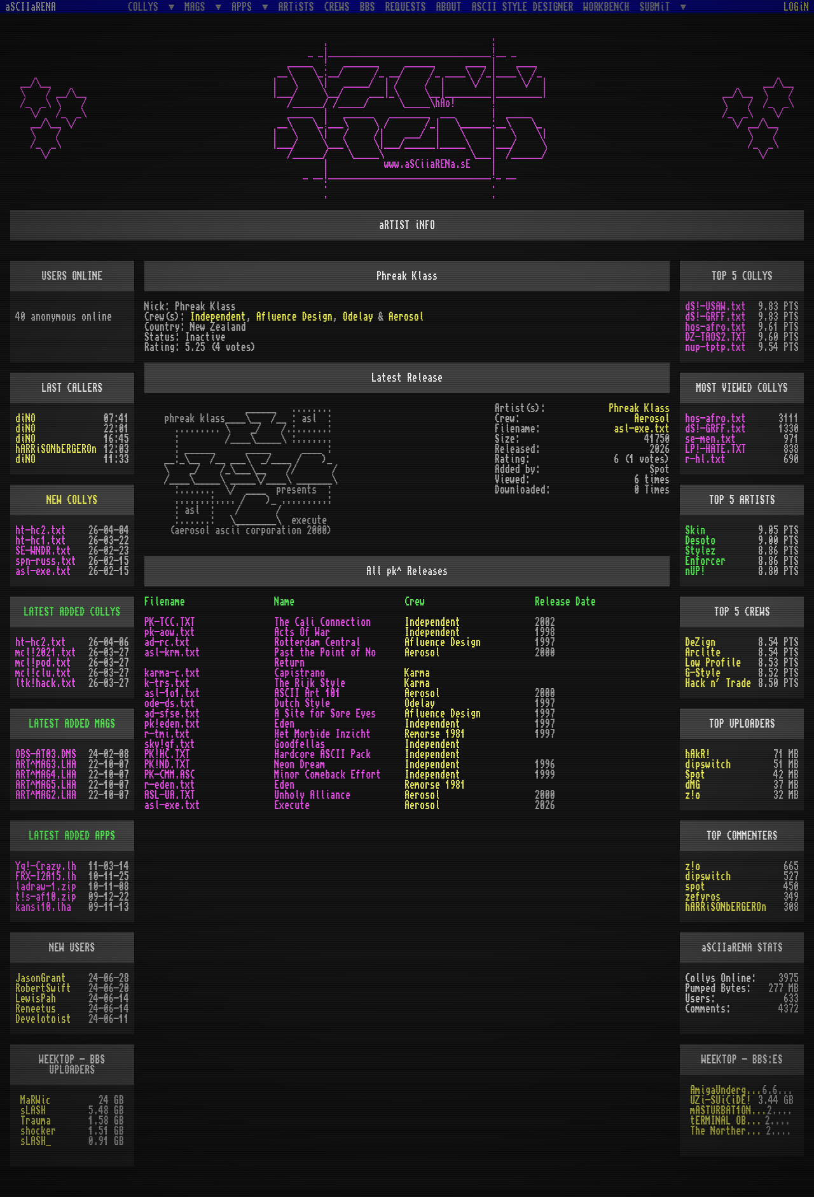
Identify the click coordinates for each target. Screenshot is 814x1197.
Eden (284, 724)
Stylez (700, 551)
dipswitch (708, 764)
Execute (292, 805)
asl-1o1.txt (172, 693)
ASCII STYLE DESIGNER (523, 7)
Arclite (703, 652)
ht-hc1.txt (40, 541)
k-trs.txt (167, 683)
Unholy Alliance (312, 795)
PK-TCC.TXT (169, 622)
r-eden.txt (169, 785)
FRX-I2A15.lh (45, 876)
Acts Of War (302, 632)
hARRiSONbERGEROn (56, 449)
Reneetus (35, 1009)
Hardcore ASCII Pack (322, 754)
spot (695, 887)
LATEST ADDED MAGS (72, 724)
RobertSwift (43, 988)
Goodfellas (299, 744)
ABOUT (449, 7)
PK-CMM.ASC (169, 775)
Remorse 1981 (435, 734)
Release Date (565, 602)
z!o (692, 795)
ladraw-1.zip (45, 887)
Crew (414, 602)
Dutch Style (302, 703)
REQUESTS (405, 7)
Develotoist (43, 1019)
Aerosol (406, 317)
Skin (695, 530)
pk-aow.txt (169, 632)
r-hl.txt (705, 459)
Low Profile (713, 663)
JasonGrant (40, 978)
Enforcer (705, 561)
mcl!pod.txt (43, 663)
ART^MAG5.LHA (45, 785)
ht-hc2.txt (40, 530)
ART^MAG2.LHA (45, 795)
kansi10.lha (43, 907)
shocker (38, 1131)
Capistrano (299, 673)
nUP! (695, 571)
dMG (692, 785)
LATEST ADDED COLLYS (72, 612)
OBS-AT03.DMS (45, 754)
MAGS (197, 6)
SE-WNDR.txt (43, 551)
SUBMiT (657, 6)
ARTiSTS (296, 7)
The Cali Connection (322, 622)
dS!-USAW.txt (715, 306)
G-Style (703, 673)
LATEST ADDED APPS (72, 836)
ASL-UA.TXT (169, 795)
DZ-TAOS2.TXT (715, 337)
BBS (367, 7)
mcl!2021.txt (45, 652)
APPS (244, 6)
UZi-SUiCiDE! (720, 1100)
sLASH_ (35, 1141)
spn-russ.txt (45, 561)
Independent (218, 317)
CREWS (337, 7)
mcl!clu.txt (43, 673)
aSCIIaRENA (30, 7)
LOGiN (796, 7)
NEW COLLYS (71, 500)
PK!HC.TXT (167, 754)
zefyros (703, 897)
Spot (695, 775)
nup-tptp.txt (715, 347)
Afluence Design (294, 317)
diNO (25, 418)
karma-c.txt (172, 673)
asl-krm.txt (172, 652)
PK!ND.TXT (167, 764)
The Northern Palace (728, 1131)
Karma (417, 673)
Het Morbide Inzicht (322, 734)
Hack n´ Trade (718, 683)
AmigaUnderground (726, 1090)
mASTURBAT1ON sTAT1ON (728, 1110)
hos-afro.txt (715, 327)
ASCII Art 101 (307, 693)
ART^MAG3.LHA (45, 764)
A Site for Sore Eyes (325, 714)
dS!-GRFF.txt (715, 317)
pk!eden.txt (172, 724)
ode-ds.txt (169, 703)
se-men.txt (710, 439)
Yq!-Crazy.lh (45, 866)
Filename (164, 602)
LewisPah (35, 998)
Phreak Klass (639, 408)
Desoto (700, 541)
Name (284, 602)
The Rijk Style (309, 683)
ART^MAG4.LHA (45, 775)
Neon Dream (299, 764)
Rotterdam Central (317, 642)
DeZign (700, 642)
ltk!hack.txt (45, 683)
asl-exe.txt (642, 429)
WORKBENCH (607, 7)
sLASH (33, 1110)
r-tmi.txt (167, 734)
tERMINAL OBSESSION (727, 1121)
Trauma (35, 1121)
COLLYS (145, 6)
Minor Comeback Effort (327, 775)
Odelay (358, 317)
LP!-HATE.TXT (715, 449)
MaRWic (35, 1100)
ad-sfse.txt (172, 714)
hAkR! (697, 754)
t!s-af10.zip (45, 897)
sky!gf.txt (169, 744)
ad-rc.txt (167, 642)
